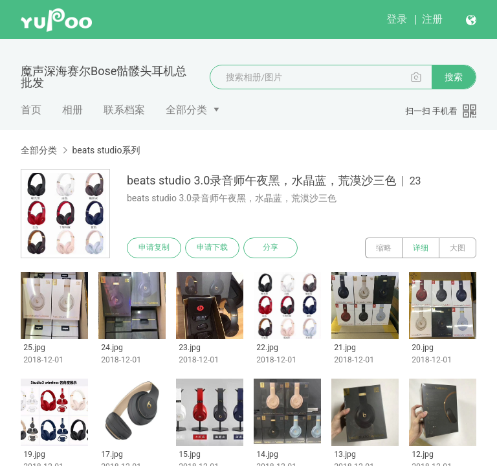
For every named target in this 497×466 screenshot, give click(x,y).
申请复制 (154, 247)
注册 (432, 19)
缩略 (384, 247)
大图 (457, 247)
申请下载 (212, 247)
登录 (396, 19)
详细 (420, 247)
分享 (270, 247)
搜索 (454, 77)
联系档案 (124, 110)
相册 (72, 110)
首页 (31, 110)
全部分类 (186, 110)
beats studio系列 (106, 150)
